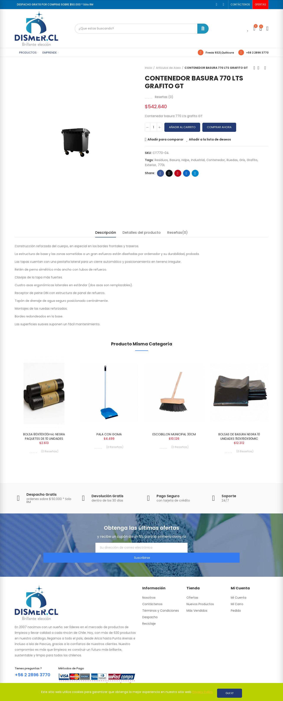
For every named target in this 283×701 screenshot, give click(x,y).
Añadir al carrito (182, 127)
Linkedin (186, 173)
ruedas (232, 160)
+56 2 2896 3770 (257, 52)
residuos (161, 160)
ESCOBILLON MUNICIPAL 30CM (174, 434)
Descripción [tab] (105, 232)
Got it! (230, 693)
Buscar (203, 29)
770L (161, 165)
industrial (198, 160)
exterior (150, 165)
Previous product (254, 68)
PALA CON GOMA (109, 434)
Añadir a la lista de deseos (210, 139)
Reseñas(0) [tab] (177, 232)
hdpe (185, 160)
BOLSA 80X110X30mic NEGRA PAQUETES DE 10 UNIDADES (44, 436)
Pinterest (177, 173)
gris (242, 160)
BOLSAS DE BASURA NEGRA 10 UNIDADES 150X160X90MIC (239, 436)
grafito (252, 160)
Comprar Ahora (219, 127)
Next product (265, 68)
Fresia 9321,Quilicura (220, 52)
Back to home (260, 68)
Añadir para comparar (165, 139)
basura (175, 160)
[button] (240, 4)
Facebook (160, 173)
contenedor (215, 160)
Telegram (195, 173)
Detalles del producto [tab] (142, 232)
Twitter (169, 173)
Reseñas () (164, 96)
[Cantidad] (153, 127)
